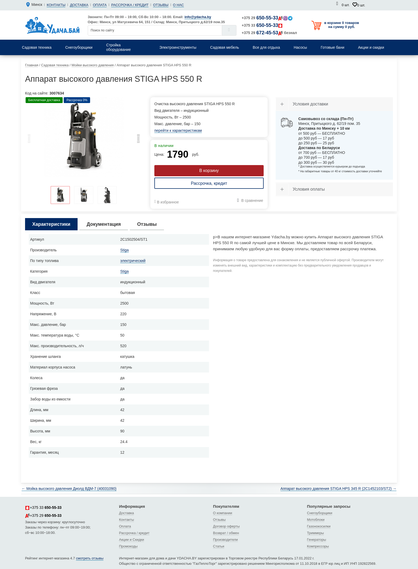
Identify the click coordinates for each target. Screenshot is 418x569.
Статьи (218, 546)
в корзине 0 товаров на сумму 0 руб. (341, 25)
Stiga (124, 250)
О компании (222, 513)
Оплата (100, 5)
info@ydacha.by (197, 17)
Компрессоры (318, 546)
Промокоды (128, 546)
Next (138, 140)
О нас (178, 5)
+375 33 (262, 25)
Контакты (56, 5)
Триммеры (315, 533)
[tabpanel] (83, 137)
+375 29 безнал (269, 32)
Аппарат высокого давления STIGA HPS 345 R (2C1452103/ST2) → (338, 488)
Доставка (79, 5)
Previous (29, 140)
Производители (225, 540)
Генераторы (316, 540)
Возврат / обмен (226, 533)
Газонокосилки (319, 526)
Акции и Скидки (131, 540)
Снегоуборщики (319, 513)
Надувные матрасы (324, 40)
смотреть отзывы (89, 558)
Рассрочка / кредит (129, 5)
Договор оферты (226, 526)
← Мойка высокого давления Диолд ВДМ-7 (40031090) (69, 488)
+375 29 (267, 18)
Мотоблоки (316, 520)
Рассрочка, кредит (209, 183)
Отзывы (160, 5)
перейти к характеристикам (178, 130)
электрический (133, 261)
